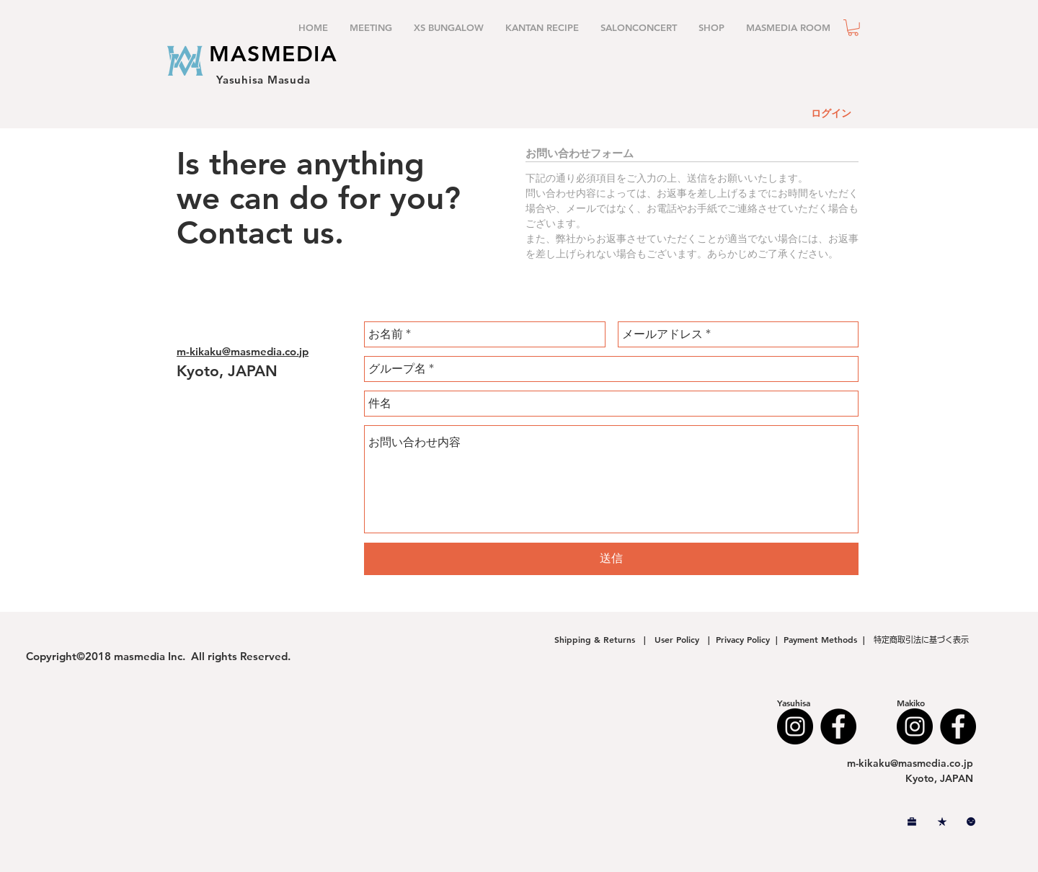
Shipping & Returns (597, 639)
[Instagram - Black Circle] (795, 726)
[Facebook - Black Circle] (838, 726)
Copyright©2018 (70, 656)
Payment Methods (823, 639)
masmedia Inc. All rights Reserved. (202, 656)
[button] (853, 27)
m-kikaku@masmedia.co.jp (243, 351)
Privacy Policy (743, 639)
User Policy (678, 639)
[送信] (611, 559)
